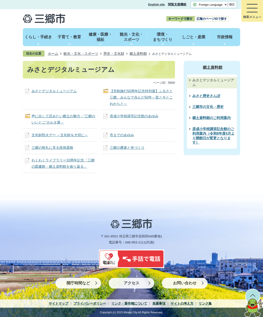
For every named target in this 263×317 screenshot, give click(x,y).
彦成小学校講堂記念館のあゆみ (134, 116)
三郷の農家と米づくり (127, 147)
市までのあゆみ (122, 135)
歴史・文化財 (113, 53)
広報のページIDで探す (211, 18)
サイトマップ (58, 303)
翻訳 (232, 4)
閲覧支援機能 (177, 4)
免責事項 (158, 303)
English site (156, 4)
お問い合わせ (184, 283)
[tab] (180, 18)
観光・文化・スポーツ (80, 53)
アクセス (131, 283)
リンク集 (205, 303)
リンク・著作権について (129, 303)
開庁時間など (78, 283)
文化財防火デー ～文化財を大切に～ (60, 135)
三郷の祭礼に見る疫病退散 (52, 147)
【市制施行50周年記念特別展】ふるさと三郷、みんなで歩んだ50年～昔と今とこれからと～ (141, 97)
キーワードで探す (180, 18)
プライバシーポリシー (89, 303)
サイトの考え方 (182, 303)
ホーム (53, 53)
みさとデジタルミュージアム (54, 91)
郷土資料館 (138, 53)
